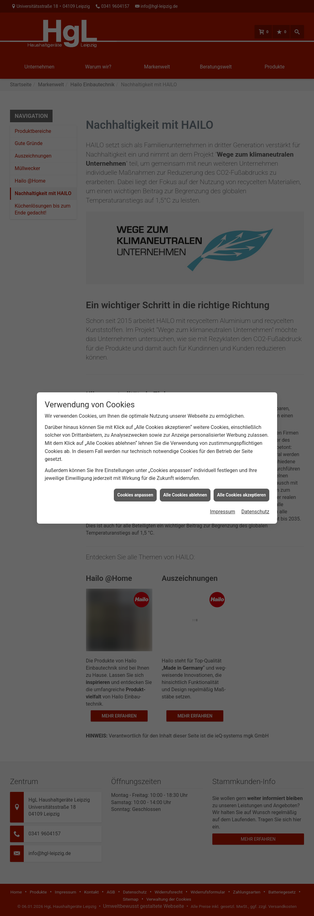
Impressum (222, 498)
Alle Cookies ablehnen (185, 481)
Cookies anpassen (135, 481)
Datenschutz (255, 498)
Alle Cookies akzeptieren (241, 481)
